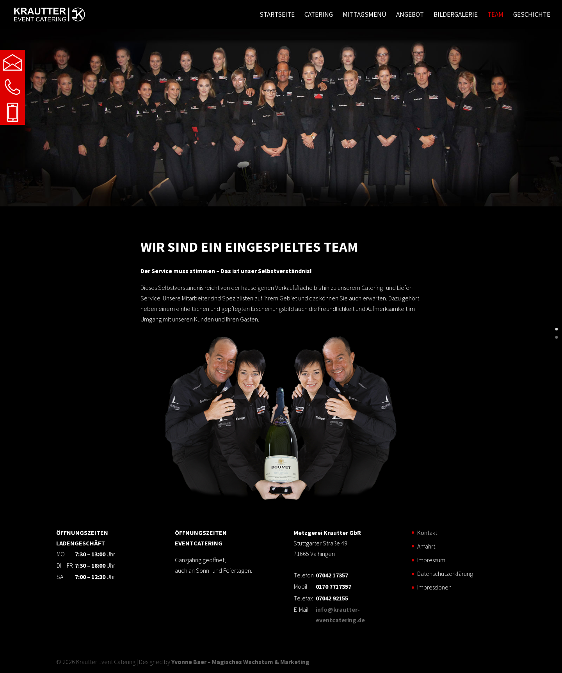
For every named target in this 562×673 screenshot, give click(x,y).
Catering (318, 15)
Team (495, 15)
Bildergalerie (456, 15)
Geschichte (531, 15)
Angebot (410, 15)
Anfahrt (426, 546)
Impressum (431, 560)
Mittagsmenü (364, 15)
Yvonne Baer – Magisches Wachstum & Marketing (240, 662)
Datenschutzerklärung (445, 573)
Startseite (277, 15)
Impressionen (434, 587)
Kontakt (427, 532)
